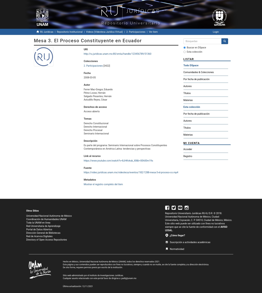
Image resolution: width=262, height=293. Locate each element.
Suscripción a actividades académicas (188, 242)
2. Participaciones (135, 31)
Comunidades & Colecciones (198, 72)
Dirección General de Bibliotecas (43, 233)
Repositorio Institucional (70, 31)
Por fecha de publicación (196, 79)
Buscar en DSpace (194, 47)
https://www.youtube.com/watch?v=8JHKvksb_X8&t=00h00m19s (118, 160)
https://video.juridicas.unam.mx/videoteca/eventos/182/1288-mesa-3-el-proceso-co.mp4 (131, 172)
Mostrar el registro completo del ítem (103, 184)
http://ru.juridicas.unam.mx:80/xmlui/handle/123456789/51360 (117, 53)
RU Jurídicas (46, 31)
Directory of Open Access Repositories (46, 239)
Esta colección (192, 51)
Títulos (187, 93)
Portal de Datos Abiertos (39, 229)
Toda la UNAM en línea (38, 222)
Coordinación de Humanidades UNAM (46, 219)
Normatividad (175, 249)
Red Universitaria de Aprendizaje (43, 226)
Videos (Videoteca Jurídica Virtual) (104, 31)
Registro (187, 156)
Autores (187, 86)
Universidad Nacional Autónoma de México (49, 215)
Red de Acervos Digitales (39, 236)
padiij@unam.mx (128, 278)
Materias (188, 100)
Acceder (187, 149)
